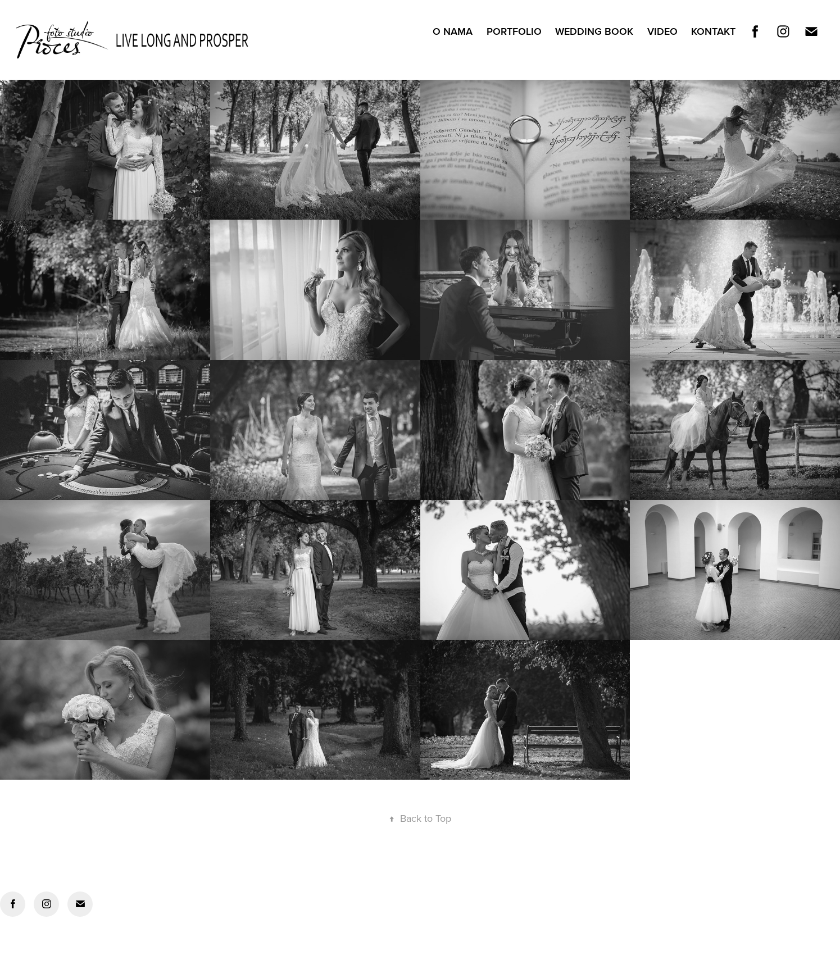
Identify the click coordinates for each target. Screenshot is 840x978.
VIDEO (662, 31)
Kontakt (713, 31)
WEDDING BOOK (594, 31)
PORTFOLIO (514, 31)
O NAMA (453, 31)
